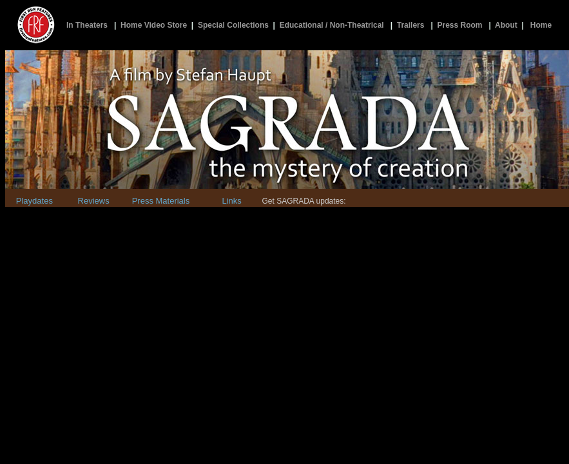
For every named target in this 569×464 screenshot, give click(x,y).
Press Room (459, 25)
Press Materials (161, 201)
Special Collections (233, 25)
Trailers (411, 25)
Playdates (34, 201)
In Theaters (87, 25)
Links (231, 201)
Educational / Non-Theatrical (332, 25)
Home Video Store (154, 25)
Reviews (94, 201)
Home (541, 25)
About (506, 25)
